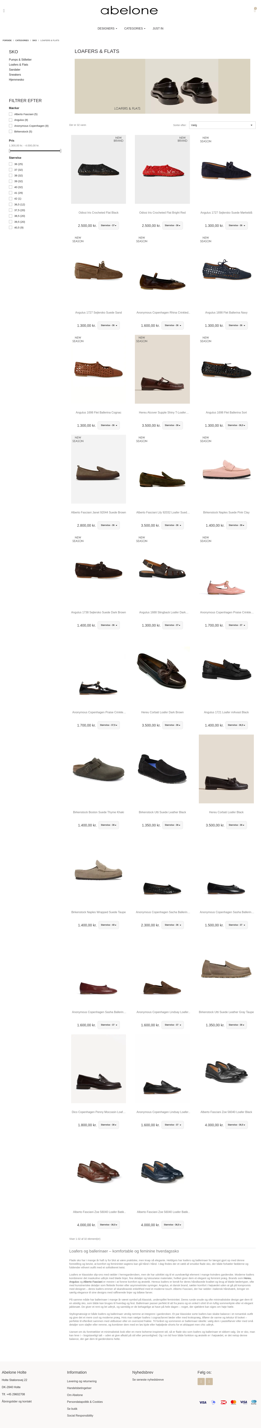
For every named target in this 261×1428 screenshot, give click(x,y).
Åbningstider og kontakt (17, 1401)
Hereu (247, 1278)
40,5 (19, 227)
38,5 (19, 215)
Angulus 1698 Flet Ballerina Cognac (98, 412)
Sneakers (15, 74)
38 (18, 175)
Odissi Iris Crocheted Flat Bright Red (162, 212)
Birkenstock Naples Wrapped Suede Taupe (98, 912)
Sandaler (14, 69)
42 (17, 198)
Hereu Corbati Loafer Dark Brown (162, 712)
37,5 (19, 210)
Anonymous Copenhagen (31, 125)
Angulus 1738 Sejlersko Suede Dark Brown (98, 612)
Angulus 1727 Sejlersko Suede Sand (98, 312)
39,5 (19, 221)
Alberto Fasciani (26, 114)
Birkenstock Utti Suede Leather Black (162, 812)
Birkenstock (23, 131)
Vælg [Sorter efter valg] (222, 125)
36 (18, 164)
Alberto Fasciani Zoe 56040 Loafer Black (226, 1112)
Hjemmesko (16, 79)
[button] (4, 11)
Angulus (21, 119)
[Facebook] (201, 1381)
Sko (13, 51)
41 (18, 192)
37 (18, 169)
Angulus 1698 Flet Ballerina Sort (226, 412)
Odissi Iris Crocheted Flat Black (98, 212)
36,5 (19, 204)
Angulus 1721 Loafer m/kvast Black (226, 712)
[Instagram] (209, 1381)
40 (18, 187)
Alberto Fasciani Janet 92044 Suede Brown (98, 512)
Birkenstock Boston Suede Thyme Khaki (98, 812)
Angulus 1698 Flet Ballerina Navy (226, 312)
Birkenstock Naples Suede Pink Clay (226, 512)
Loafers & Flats (18, 64)
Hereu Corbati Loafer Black (226, 812)
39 (18, 181)
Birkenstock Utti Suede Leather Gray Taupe (226, 1012)
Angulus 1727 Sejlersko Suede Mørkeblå (226, 212)
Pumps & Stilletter (20, 59)
